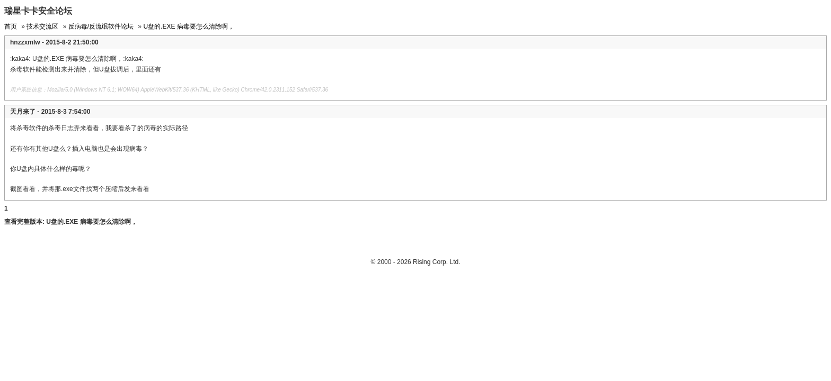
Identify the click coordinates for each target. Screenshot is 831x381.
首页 (10, 26)
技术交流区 (42, 26)
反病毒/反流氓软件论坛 (101, 26)
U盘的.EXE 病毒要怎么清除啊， (188, 26)
